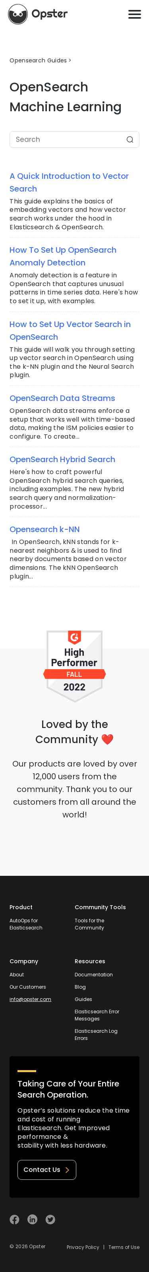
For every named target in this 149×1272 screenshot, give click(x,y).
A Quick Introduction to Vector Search (69, 182)
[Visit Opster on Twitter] (50, 1219)
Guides (83, 999)
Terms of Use (123, 1247)
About (17, 974)
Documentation (94, 974)
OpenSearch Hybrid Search (62, 459)
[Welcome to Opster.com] (113, 1219)
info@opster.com (30, 999)
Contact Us (46, 1169)
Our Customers (28, 987)
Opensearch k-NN (45, 529)
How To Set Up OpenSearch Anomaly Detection (63, 256)
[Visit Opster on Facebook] (14, 1219)
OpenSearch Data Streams (62, 398)
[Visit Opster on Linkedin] (32, 1219)
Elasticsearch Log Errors (96, 1035)
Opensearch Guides (38, 60)
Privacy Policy (83, 1247)
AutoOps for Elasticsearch (26, 924)
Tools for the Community (89, 924)
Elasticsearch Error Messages (97, 1015)
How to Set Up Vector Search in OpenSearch (70, 331)
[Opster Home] (38, 14)
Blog (80, 987)
